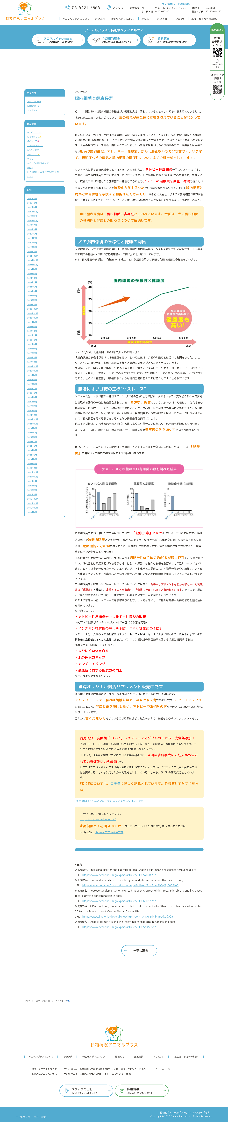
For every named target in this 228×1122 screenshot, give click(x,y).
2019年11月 (32, 503)
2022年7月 (32, 384)
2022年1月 (32, 410)
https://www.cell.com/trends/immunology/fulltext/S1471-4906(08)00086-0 (130, 885)
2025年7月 (32, 233)
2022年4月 (32, 397)
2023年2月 (32, 353)
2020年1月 (32, 494)
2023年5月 (32, 340)
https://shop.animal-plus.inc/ (98, 819)
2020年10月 (32, 476)
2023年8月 (32, 326)
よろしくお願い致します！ (39, 163)
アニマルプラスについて (75, 18)
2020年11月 (32, 472)
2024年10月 (32, 264)
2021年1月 (32, 463)
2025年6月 (32, 238)
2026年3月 (32, 203)
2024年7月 (32, 278)
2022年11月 (32, 366)
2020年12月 (32, 468)
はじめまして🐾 (34, 132)
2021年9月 (32, 428)
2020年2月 (32, 490)
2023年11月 (32, 313)
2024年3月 (32, 295)
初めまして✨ (33, 154)
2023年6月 (32, 335)
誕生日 (30, 167)
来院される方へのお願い (204, 18)
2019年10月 (32, 507)
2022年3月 (32, 401)
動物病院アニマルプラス (172, 1112)
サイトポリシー (42, 1117)
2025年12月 (32, 211)
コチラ (115, 783)
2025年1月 (32, 251)
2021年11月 (32, 419)
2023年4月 (32, 344)
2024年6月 (32, 282)
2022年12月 (32, 362)
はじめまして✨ (34, 136)
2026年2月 (32, 207)
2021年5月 (32, 445)
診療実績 (162, 18)
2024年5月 (32, 286)
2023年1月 (32, 357)
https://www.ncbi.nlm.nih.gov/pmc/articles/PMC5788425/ (119, 875)
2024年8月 (32, 273)
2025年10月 (32, 220)
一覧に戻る (140, 951)
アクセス (115, 7)
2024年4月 (32, 291)
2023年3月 (32, 348)
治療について (33, 105)
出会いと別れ (33, 150)
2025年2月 (32, 247)
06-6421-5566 (82, 7)
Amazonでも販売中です (109, 832)
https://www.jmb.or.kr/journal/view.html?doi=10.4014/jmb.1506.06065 (127, 916)
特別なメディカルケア (123, 18)
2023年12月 (32, 308)
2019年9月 (32, 512)
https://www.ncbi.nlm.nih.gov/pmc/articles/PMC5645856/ (119, 927)
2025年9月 (32, 225)
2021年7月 (32, 437)
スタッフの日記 (34, 101)
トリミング (179, 18)
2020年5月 (32, 481)
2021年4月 (32, 450)
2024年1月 (32, 304)
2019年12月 (32, 498)
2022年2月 (32, 406)
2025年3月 (32, 242)
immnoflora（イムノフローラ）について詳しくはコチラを (109, 800)
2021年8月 (32, 432)
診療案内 (100, 18)
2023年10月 (32, 317)
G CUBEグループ (196, 1112)
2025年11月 (32, 216)
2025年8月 (32, 229)
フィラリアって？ (35, 145)
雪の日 (30, 158)
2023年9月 (32, 322)
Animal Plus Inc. (179, 1116)
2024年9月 (32, 269)
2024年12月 (32, 255)
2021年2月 (32, 459)
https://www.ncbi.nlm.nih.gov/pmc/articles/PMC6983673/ (119, 901)
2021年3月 (32, 454)
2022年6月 (32, 388)
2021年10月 (32, 423)
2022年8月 (32, 379)
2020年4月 (32, 485)
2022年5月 (32, 392)
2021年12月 (32, 415)
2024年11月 (32, 260)
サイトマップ (23, 1117)
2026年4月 (32, 198)
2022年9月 (32, 375)
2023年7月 (32, 331)
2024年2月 (32, 300)
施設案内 (146, 18)
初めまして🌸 (33, 141)
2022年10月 (32, 370)
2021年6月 (32, 441)
